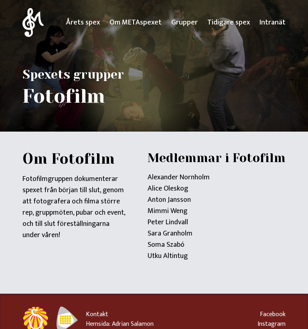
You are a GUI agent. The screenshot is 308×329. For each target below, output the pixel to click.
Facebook (273, 314)
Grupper (184, 22)
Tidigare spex (228, 22)
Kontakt (97, 314)
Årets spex (83, 22)
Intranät (272, 22)
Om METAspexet (135, 22)
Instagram (271, 324)
